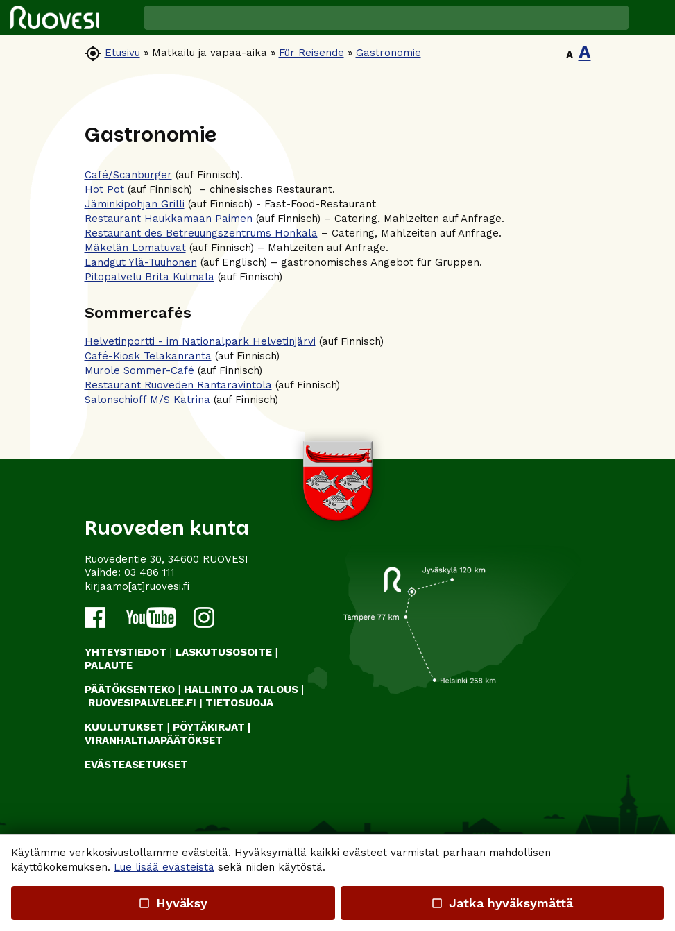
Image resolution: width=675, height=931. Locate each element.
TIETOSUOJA (239, 703)
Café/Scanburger (128, 175)
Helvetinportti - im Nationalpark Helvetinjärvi (200, 341)
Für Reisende (311, 52)
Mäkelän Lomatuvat (135, 247)
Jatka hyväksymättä (502, 903)
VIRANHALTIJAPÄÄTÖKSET (154, 740)
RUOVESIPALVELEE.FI (142, 703)
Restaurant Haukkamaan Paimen (169, 218)
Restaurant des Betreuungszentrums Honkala (201, 233)
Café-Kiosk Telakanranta (148, 356)
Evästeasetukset (136, 764)
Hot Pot (104, 189)
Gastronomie (388, 52)
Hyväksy (172, 903)
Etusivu (122, 52)
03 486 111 (149, 572)
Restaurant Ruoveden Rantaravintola (178, 385)
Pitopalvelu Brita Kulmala (149, 277)
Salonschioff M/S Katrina (147, 399)
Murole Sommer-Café (139, 370)
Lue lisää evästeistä (164, 867)
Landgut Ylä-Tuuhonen (141, 262)
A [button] (569, 55)
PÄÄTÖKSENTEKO (130, 689)
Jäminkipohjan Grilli (135, 204)
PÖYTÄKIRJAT (209, 727)
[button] (652, 17)
